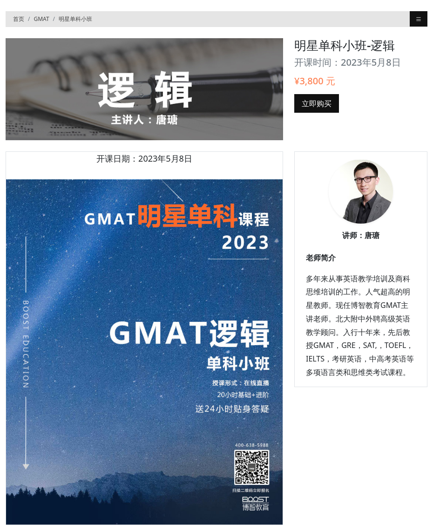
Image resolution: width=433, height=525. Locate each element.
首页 (18, 19)
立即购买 (317, 103)
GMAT (41, 19)
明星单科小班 (75, 19)
